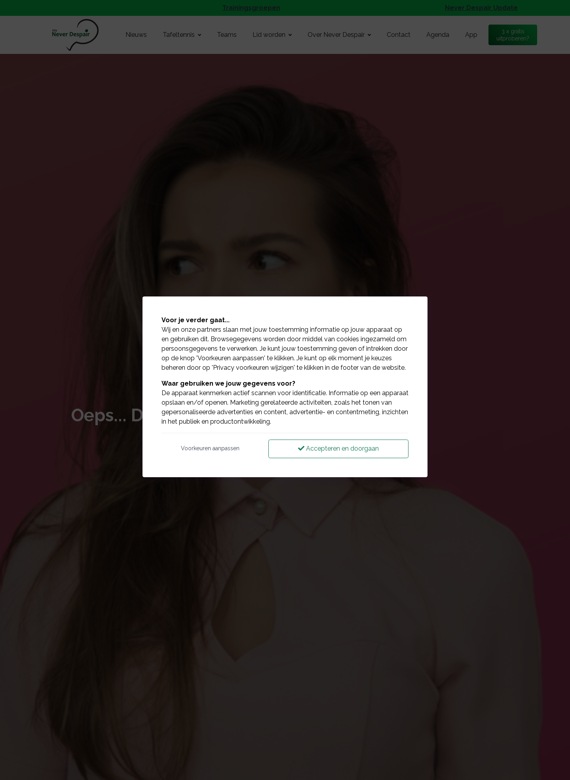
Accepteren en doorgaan (338, 448)
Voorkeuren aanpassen (210, 448)
